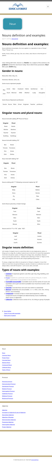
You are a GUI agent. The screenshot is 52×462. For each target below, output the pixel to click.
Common (9, 274)
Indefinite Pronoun (7, 393)
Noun (3, 353)
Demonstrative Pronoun (9, 384)
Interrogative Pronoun (8, 391)
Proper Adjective (6, 427)
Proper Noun (5, 358)
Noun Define (7, 311)
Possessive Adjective (7, 422)
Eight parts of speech (10, 315)
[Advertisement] (26, 332)
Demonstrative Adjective (9, 420)
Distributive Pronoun (8, 386)
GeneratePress (35, 460)
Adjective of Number (8, 417)
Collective (9, 299)
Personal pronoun (7, 381)
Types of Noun (6, 370)
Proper (8, 278)
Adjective (4, 410)
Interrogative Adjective (8, 424)
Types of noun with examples (12, 313)
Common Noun (6, 355)
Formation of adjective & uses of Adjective (14, 412)
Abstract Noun (6, 362)
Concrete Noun (6, 360)
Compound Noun (7, 365)
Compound (9, 293)
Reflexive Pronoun (7, 396)
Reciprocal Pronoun (7, 398)
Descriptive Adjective (8, 415)
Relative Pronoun (7, 389)
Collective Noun (6, 367)
